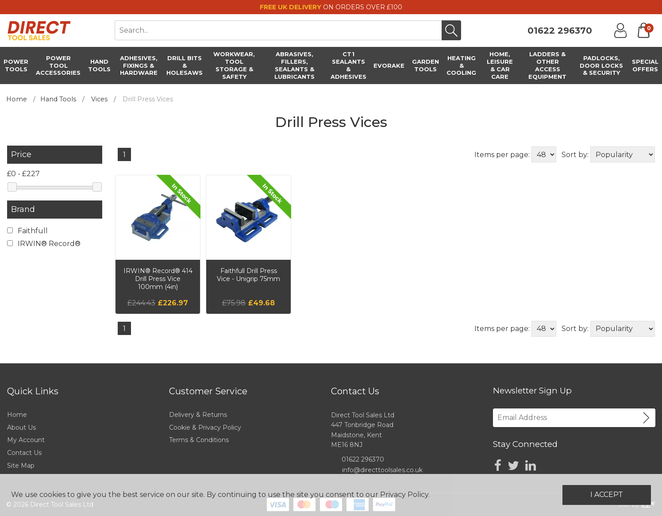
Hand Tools (58, 99)
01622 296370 (559, 30)
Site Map (21, 466)
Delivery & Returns (198, 415)
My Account (26, 440)
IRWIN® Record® (44, 243)
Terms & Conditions (199, 440)
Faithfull (27, 231)
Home (16, 99)
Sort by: (575, 154)
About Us (21, 427)
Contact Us (24, 453)
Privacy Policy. (405, 494)
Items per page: (502, 154)
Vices (99, 99)
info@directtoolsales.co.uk (382, 470)
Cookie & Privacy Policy (205, 427)
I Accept (606, 494)
